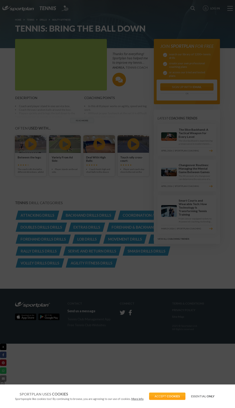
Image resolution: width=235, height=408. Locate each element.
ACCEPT (167, 396)
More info (137, 398)
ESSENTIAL (202, 396)
